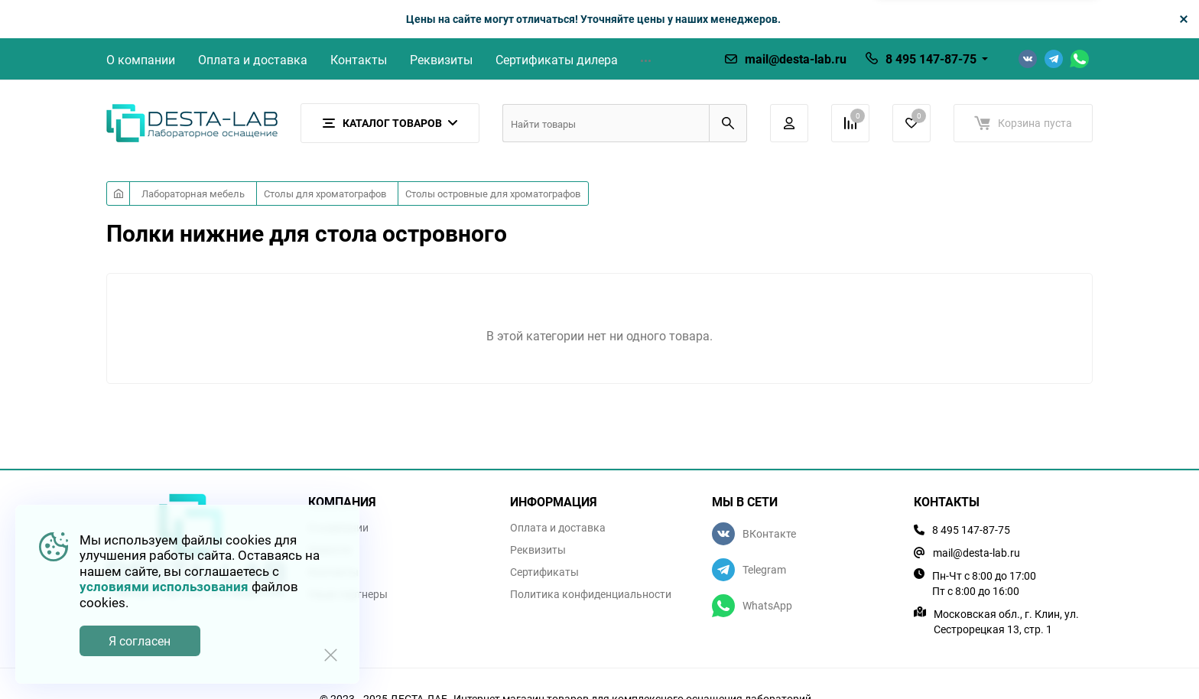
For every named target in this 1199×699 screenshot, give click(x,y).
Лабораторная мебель (193, 193)
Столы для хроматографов (325, 193)
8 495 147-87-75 (930, 58)
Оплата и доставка (252, 59)
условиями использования (164, 586)
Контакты (358, 59)
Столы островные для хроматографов (492, 193)
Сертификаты (544, 572)
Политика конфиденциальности (590, 594)
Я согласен (140, 640)
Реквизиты (441, 59)
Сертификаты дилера (557, 59)
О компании (140, 59)
